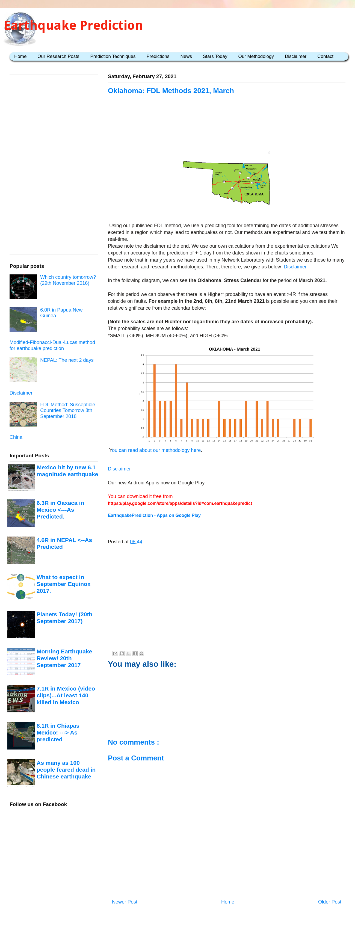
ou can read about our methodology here (156, 450)
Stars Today (215, 56)
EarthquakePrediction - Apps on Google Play (154, 515)
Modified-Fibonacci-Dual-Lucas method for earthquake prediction (52, 345)
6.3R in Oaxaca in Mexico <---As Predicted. (60, 510)
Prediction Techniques (112, 56)
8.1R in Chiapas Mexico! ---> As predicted (58, 732)
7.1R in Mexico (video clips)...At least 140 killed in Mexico (66, 695)
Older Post (329, 902)
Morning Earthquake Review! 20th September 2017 (64, 658)
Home (20, 56)
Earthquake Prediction (73, 25)
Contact (325, 56)
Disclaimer (295, 56)
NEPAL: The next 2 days (66, 360)
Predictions (157, 56)
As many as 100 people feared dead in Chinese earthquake (66, 770)
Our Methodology (256, 56)
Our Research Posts (58, 56)
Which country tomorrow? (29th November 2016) (68, 280)
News (186, 56)
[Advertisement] (226, 129)
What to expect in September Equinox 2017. (64, 584)
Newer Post (124, 902)
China (16, 437)
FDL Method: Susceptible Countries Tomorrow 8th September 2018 (67, 410)
